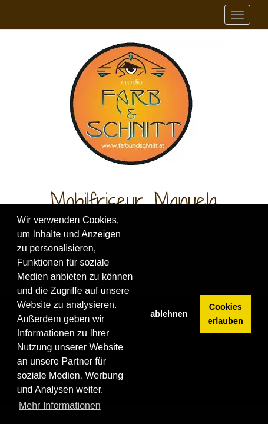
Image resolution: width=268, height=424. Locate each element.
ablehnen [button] (168, 314)
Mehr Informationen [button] (60, 405)
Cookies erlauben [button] (225, 314)
